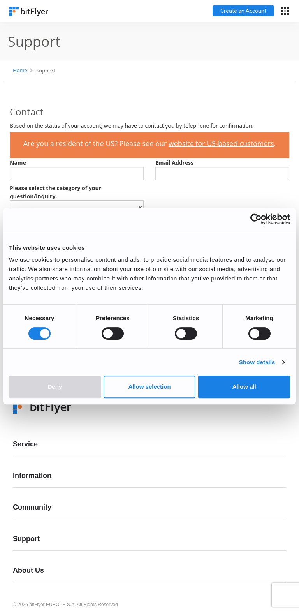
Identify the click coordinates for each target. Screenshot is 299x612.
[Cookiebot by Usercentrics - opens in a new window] (256, 219)
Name (18, 162)
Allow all (244, 386)
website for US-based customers (221, 143)
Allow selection (149, 386)
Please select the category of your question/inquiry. (55, 192)
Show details (257, 362)
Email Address (174, 162)
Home (20, 70)
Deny (54, 386)
